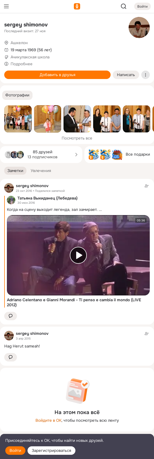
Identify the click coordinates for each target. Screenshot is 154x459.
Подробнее (22, 64)
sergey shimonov (26, 24)
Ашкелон (19, 42)
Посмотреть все (77, 138)
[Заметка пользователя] (77, 340)
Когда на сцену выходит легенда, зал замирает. (52, 209)
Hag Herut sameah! (22, 346)
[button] (17, 95)
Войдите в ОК (48, 420)
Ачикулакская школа (30, 57)
